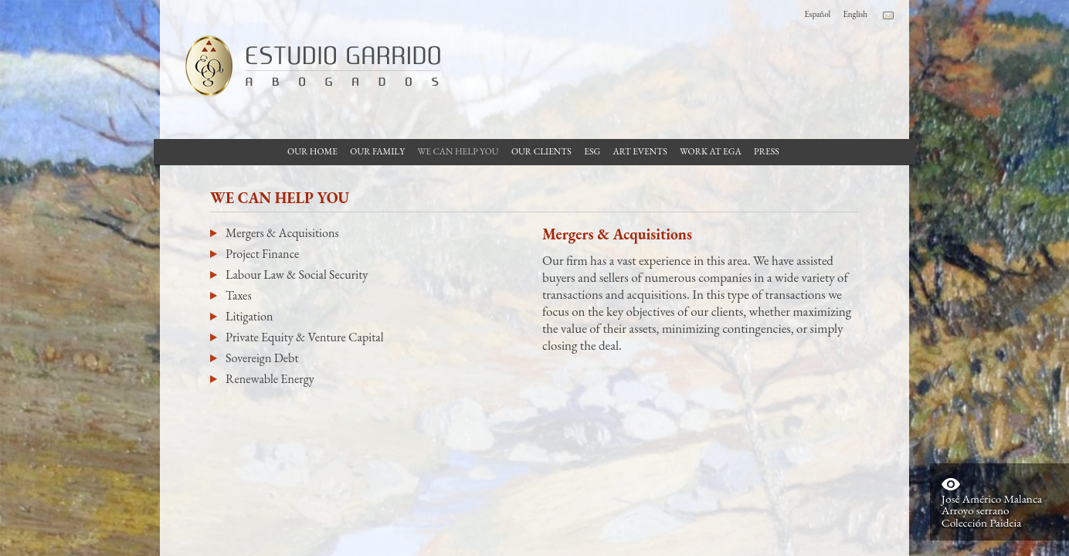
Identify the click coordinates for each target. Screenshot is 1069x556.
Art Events (640, 151)
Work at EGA (711, 151)
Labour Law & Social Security (297, 274)
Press (766, 151)
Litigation (249, 316)
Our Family (377, 151)
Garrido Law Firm (306, 65)
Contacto (888, 15)
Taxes (239, 295)
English (855, 13)
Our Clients (541, 151)
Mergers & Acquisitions (282, 233)
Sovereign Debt (262, 358)
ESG (592, 151)
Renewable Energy (270, 379)
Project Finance (262, 254)
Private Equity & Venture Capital (305, 337)
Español (818, 13)
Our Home (312, 151)
